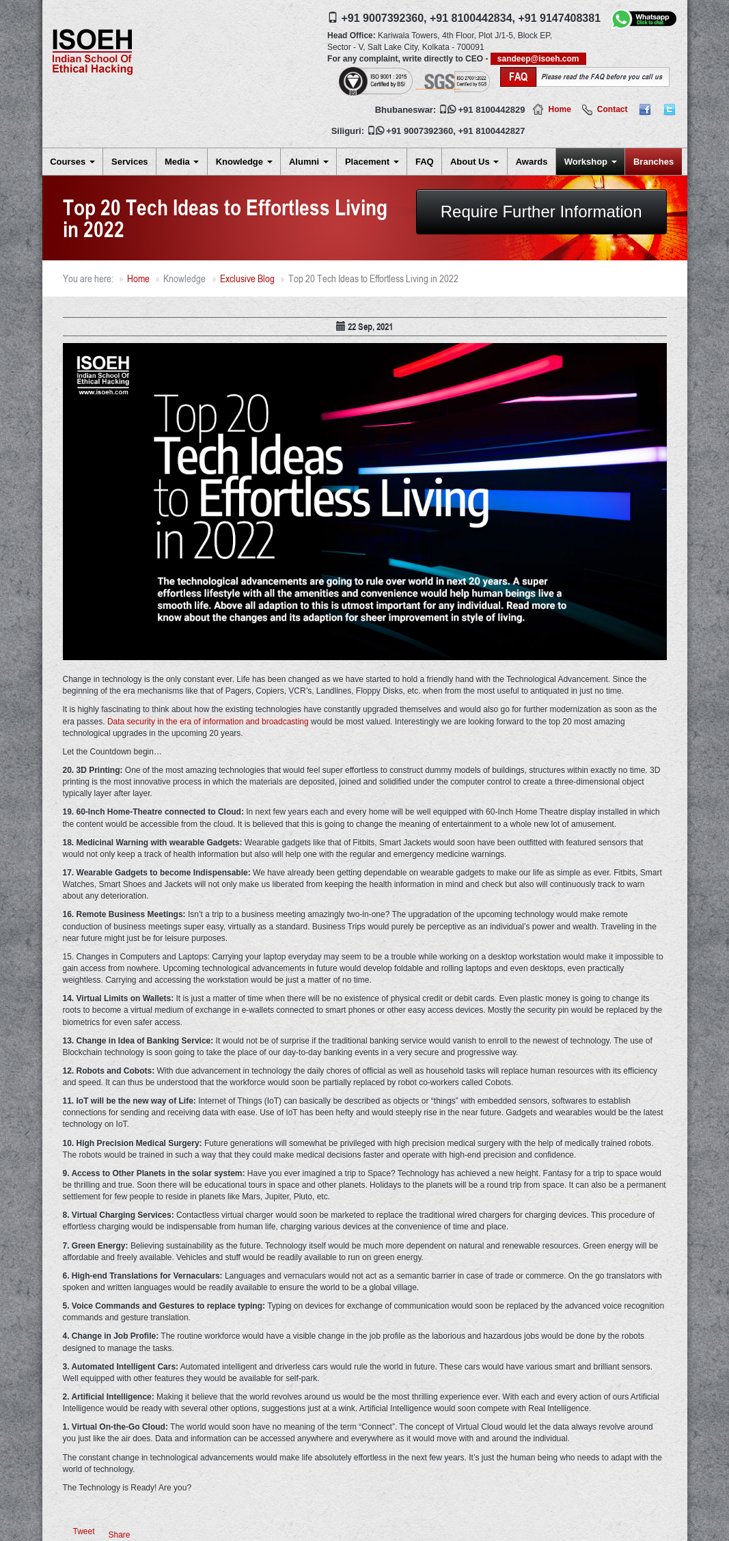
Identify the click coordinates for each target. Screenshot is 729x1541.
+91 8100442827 (491, 131)
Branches (653, 161)
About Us (474, 161)
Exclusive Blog (247, 278)
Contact (612, 109)
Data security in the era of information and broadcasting (208, 721)
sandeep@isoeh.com (538, 59)
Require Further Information (541, 211)
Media (182, 161)
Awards (532, 161)
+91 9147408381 (559, 18)
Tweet (84, 1531)
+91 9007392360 (419, 131)
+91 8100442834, (472, 18)
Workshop (590, 161)
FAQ (424, 161)
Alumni (309, 161)
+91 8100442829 (491, 110)
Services (129, 161)
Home (559, 109)
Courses (72, 161)
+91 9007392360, (384, 18)
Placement (372, 161)
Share (119, 1535)
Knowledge (244, 161)
